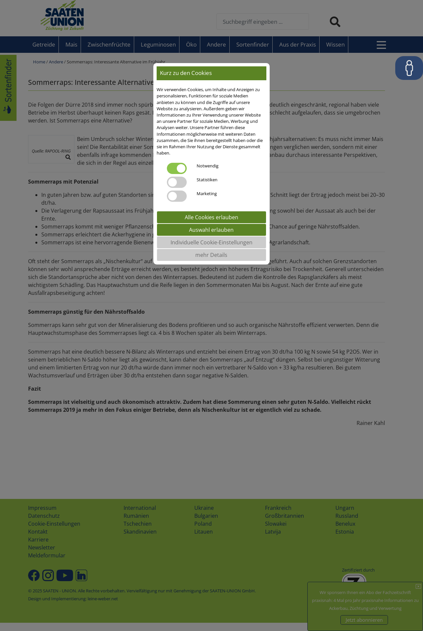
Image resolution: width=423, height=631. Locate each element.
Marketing (207, 193)
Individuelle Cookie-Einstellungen (211, 242)
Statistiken (207, 180)
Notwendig (207, 166)
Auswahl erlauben (211, 229)
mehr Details (211, 255)
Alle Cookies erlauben (211, 217)
